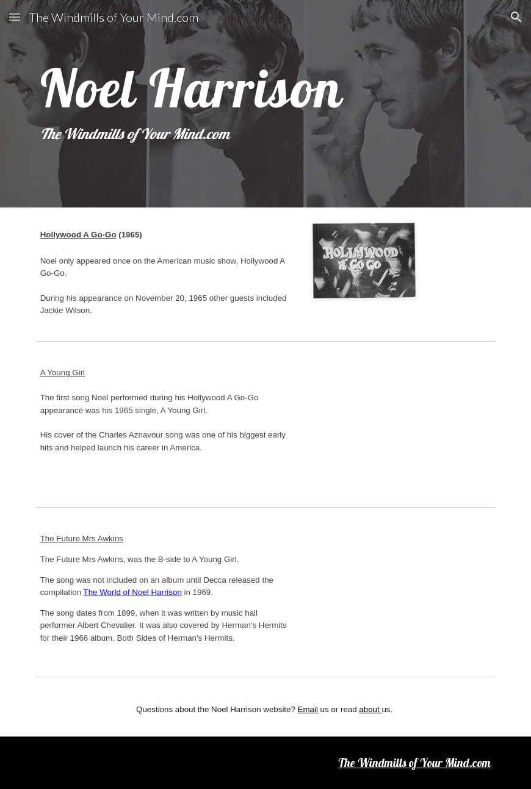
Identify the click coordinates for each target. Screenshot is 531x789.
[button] (14, 17)
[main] (265, 104)
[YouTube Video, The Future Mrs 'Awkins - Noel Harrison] (403, 590)
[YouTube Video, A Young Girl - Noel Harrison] (403, 424)
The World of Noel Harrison (133, 592)
